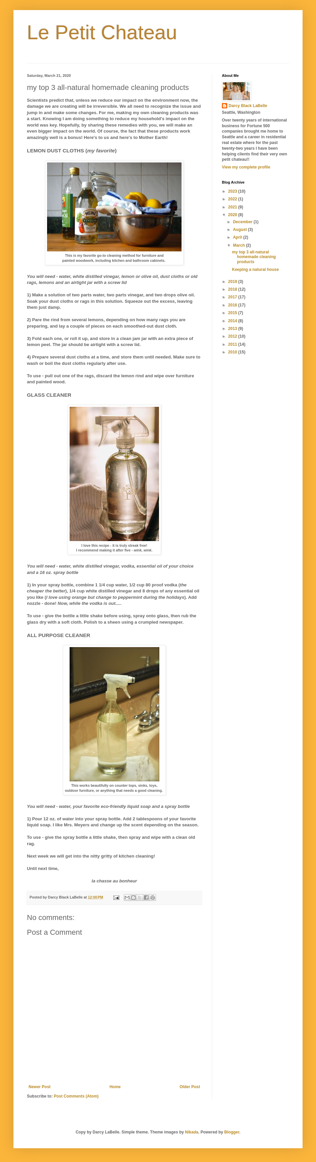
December (243, 222)
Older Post (190, 1086)
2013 (233, 328)
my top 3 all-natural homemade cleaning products (254, 257)
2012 (233, 336)
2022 (233, 199)
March (239, 245)
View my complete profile (246, 167)
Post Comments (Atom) (76, 1096)
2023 (233, 191)
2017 (233, 297)
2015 (233, 312)
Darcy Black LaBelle (248, 105)
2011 (233, 344)
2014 (233, 321)
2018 (233, 289)
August (240, 229)
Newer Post (39, 1086)
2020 (233, 214)
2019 (233, 281)
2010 (233, 352)
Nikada (191, 1132)
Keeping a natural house (255, 269)
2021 (233, 207)
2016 (233, 305)
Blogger (231, 1132)
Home (115, 1086)
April (238, 237)
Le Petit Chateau (102, 32)
